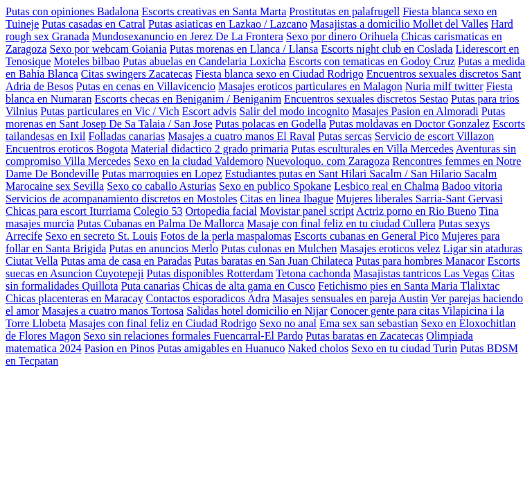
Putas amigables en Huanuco (221, 348)
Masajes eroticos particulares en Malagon (310, 86)
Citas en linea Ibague (287, 198)
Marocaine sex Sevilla (55, 186)
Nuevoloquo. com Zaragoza (327, 161)
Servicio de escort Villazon (434, 136)
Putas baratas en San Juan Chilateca (274, 261)
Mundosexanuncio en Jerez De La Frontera (187, 36)
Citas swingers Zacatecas (137, 74)
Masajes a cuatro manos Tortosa (113, 311)
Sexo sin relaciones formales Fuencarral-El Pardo (193, 336)
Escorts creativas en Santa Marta (213, 11)
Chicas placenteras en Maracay (74, 298)
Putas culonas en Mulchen (279, 248)
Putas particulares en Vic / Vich (109, 111)
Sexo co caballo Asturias (161, 186)
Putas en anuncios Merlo (163, 248)
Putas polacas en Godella (270, 124)
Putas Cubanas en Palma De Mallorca (160, 223)
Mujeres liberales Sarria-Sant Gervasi (419, 198)
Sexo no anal (288, 323)
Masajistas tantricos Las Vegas (421, 273)
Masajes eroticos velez (390, 248)
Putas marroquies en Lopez (162, 174)
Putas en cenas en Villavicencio (145, 86)
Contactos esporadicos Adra (208, 298)
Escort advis (209, 111)
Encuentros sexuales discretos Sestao (366, 99)
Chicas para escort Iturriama (68, 211)
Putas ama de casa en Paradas (126, 261)
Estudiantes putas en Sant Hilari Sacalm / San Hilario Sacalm (361, 174)
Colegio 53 (158, 211)
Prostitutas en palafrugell (344, 11)
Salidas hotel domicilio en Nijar (257, 311)
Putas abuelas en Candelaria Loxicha (204, 61)
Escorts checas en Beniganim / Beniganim (187, 99)
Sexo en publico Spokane (275, 186)
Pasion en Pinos (119, 348)
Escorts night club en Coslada (386, 49)
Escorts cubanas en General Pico (366, 236)
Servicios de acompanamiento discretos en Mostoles (122, 198)
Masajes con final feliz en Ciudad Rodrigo (162, 323)
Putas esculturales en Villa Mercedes (372, 149)
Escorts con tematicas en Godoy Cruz (372, 61)
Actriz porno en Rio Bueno (416, 211)
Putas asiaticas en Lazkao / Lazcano (228, 24)
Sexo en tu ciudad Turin (404, 348)
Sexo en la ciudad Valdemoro (198, 161)
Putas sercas (345, 136)
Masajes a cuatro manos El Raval (241, 136)
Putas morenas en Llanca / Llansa (244, 49)
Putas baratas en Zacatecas (364, 336)
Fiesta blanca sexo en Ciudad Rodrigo (279, 74)
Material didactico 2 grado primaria (209, 149)
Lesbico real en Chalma (386, 186)
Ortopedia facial (221, 211)
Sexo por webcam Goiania (108, 49)
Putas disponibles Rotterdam (210, 273)
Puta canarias (150, 286)
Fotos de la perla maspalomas (226, 236)
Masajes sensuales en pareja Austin (350, 298)
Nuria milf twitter (444, 86)
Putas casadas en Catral (93, 24)
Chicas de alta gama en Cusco (249, 286)
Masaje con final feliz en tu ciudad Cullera (341, 223)
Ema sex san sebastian (368, 323)
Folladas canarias (127, 136)
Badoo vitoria (472, 186)
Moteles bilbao (87, 61)
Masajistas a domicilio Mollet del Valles (399, 24)
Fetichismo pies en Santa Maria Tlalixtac (408, 286)
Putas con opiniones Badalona (72, 11)
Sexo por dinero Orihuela (342, 36)
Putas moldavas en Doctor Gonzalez (409, 124)
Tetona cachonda (313, 273)
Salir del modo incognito (294, 111)
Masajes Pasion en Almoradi (415, 111)
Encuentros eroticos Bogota (67, 149)
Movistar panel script (307, 211)
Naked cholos (317, 348)
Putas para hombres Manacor (419, 261)
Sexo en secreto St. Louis (101, 236)
